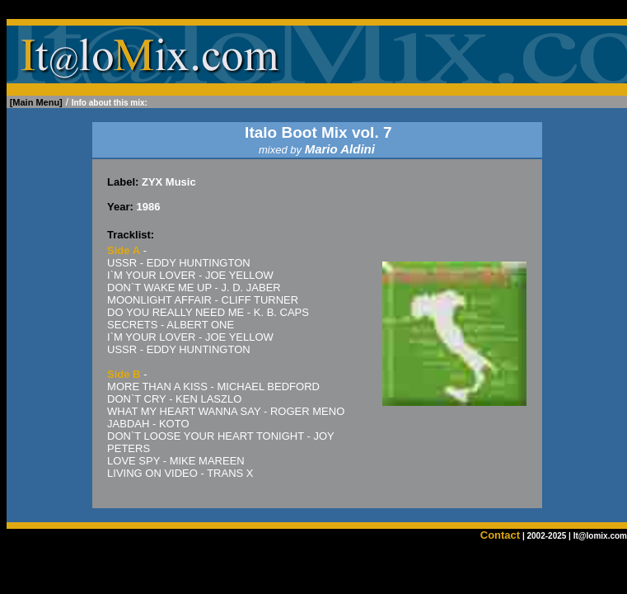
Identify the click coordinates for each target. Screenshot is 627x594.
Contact (500, 535)
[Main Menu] (36, 102)
